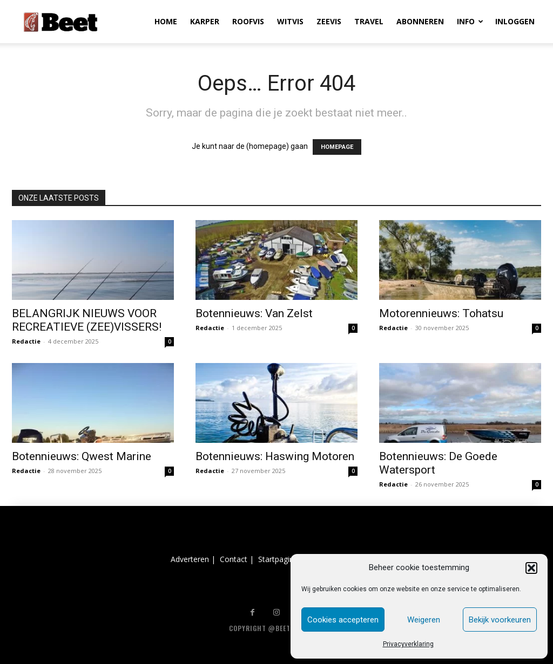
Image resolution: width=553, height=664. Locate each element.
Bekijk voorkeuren (500, 620)
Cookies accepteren (343, 620)
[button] (531, 568)
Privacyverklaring (408, 644)
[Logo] (60, 21)
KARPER (204, 21)
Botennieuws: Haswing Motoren (274, 456)
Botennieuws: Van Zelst (254, 313)
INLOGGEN (515, 21)
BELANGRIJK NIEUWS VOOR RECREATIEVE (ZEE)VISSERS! (86, 320)
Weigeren (423, 620)
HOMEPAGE (337, 146)
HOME (165, 21)
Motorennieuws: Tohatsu (441, 313)
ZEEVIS (328, 21)
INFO (470, 21)
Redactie (26, 341)
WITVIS (290, 21)
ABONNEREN (420, 21)
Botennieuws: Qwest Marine (81, 456)
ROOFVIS (248, 21)
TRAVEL (368, 21)
